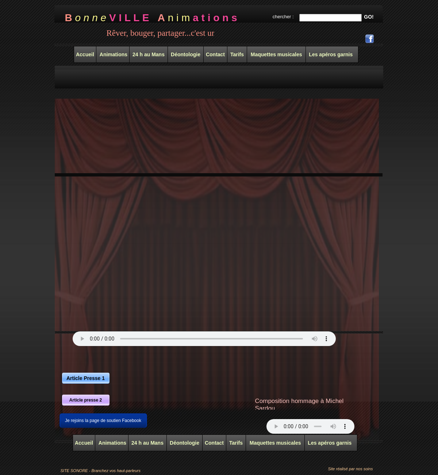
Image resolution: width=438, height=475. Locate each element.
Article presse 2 (85, 400)
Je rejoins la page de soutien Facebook (103, 420)
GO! (368, 17)
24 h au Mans (147, 443)
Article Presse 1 (85, 378)
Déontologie (184, 443)
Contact (214, 443)
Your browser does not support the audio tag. (204, 338)
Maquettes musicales (275, 443)
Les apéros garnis (329, 443)
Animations (111, 443)
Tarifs (236, 443)
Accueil (84, 443)
